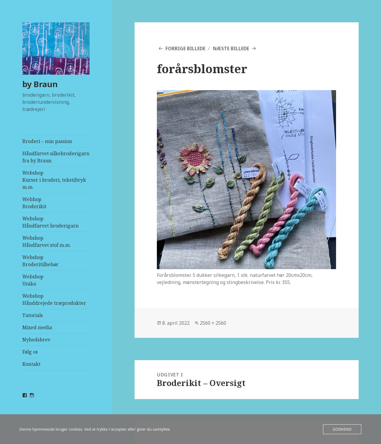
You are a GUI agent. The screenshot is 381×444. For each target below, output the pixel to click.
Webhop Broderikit (34, 203)
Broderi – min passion (47, 141)
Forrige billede (185, 48)
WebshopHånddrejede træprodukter (54, 299)
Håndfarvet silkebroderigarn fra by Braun (55, 157)
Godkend (342, 429)
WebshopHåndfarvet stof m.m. (46, 241)
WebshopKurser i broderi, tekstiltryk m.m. (54, 180)
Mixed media (37, 327)
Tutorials (32, 315)
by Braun (40, 84)
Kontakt (31, 364)
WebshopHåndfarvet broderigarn (50, 222)
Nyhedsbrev (36, 339)
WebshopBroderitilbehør (40, 261)
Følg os (30, 352)
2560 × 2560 (213, 323)
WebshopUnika (32, 280)
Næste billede (231, 48)
